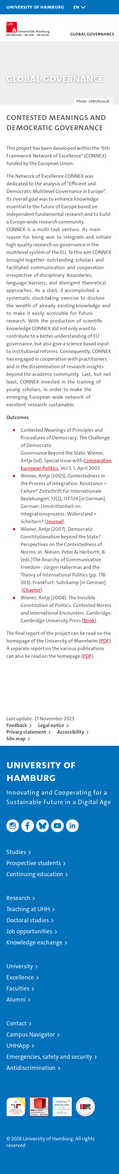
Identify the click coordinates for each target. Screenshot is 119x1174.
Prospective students (33, 863)
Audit (36, 1100)
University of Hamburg (35, 6)
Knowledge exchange (34, 942)
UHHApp (18, 1046)
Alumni (16, 1000)
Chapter (32, 590)
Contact (16, 1023)
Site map (15, 738)
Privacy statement (26, 732)
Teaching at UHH (28, 909)
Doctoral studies (27, 920)
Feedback (16, 725)
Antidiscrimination (31, 1068)
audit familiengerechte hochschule (15, 1106)
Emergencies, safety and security (49, 1057)
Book (89, 620)
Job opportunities (29, 931)
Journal (54, 521)
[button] (78, 7)
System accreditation (85, 1104)
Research (18, 898)
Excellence (20, 977)
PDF (104, 640)
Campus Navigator (30, 1034)
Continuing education (34, 874)
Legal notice (51, 725)
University (19, 966)
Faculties (18, 988)
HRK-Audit (59, 1104)
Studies (16, 852)
